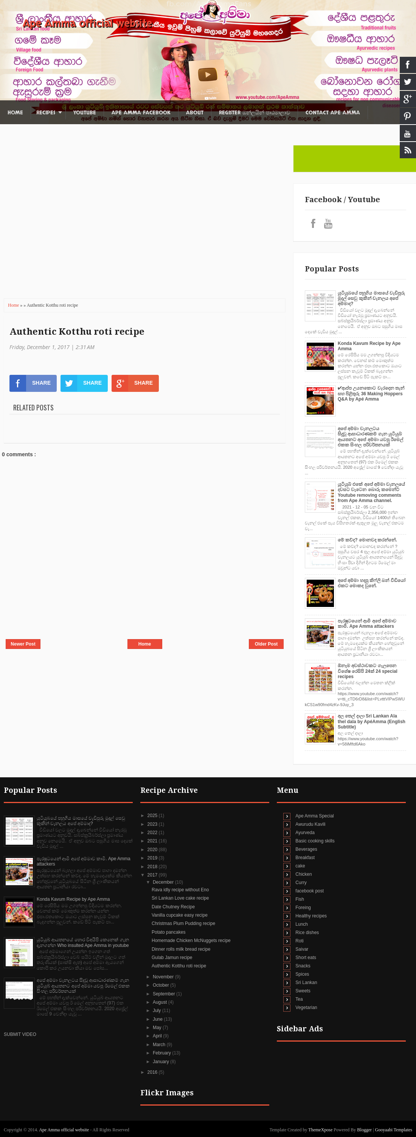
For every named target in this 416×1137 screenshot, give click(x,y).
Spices (302, 974)
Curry (300, 882)
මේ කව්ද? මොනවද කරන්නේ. (367, 540)
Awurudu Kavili (310, 824)
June (158, 1019)
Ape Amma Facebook (141, 112)
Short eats (305, 957)
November (164, 976)
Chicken (303, 874)
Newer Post (23, 644)
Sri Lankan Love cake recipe (180, 898)
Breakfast (305, 857)
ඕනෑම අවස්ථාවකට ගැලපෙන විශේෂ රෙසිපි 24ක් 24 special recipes (367, 671)
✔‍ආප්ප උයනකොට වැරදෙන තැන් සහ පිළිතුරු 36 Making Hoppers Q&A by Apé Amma (371, 393)
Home (15, 112)
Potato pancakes (168, 932)
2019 (153, 858)
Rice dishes (307, 932)
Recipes (45, 112)
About (194, 112)
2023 (153, 824)
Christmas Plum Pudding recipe (183, 923)
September (164, 994)
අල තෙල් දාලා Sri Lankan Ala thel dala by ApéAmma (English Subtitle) (371, 721)
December (164, 882)
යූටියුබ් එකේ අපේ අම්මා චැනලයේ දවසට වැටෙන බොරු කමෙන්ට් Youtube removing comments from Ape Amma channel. (371, 492)
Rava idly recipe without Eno (180, 889)
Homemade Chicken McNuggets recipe (191, 940)
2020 (153, 849)
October (161, 985)
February (162, 1053)
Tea (299, 999)
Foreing (303, 907)
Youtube (84, 112)
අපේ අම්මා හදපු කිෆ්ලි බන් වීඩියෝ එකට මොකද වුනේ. (371, 583)
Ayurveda (304, 832)
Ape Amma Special (314, 816)
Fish (299, 899)
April (158, 1036)
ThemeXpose (321, 1129)
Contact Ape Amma (333, 112)
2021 (153, 841)
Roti (299, 941)
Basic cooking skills (314, 841)
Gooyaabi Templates (393, 1129)
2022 (153, 832)
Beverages (306, 849)
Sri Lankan (306, 982)
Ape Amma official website (87, 23)
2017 (153, 875)
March (160, 1044)
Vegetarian (306, 1007)
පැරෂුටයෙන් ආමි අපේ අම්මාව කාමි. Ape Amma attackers (367, 623)
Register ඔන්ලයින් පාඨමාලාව (254, 112)
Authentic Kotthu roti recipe (76, 331)
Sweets (302, 991)
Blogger (364, 1129)
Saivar (301, 949)
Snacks (302, 966)
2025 (153, 815)
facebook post (309, 891)
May (158, 1027)
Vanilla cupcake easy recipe (180, 915)
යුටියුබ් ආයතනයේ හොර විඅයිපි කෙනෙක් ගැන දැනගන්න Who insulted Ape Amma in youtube (83, 942)
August (160, 1002)
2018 (153, 866)
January (161, 1061)
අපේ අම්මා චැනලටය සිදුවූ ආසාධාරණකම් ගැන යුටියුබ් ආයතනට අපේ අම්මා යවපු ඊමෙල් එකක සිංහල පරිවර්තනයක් (370, 437)
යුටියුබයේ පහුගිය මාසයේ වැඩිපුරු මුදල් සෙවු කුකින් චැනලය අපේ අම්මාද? (371, 298)
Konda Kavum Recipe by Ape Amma (73, 899)
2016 (153, 1072)
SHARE (30, 383)
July (157, 1010)
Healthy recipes (311, 916)
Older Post (266, 644)
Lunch (301, 924)
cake (300, 866)
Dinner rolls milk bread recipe (181, 949)
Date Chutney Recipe (173, 906)
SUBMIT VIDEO (20, 1034)
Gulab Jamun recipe (172, 957)
